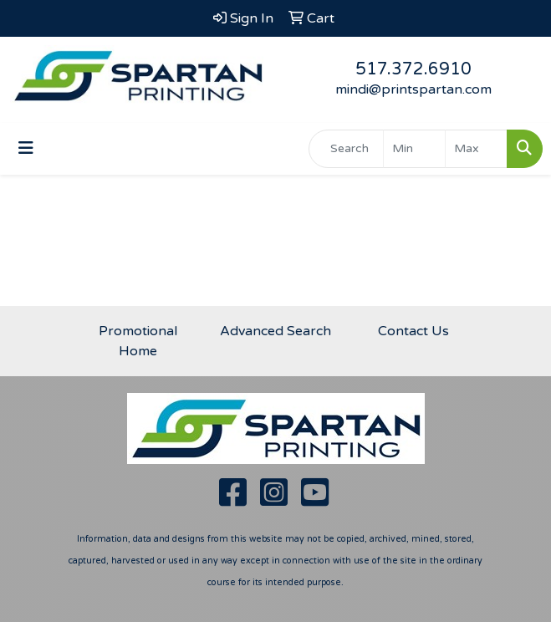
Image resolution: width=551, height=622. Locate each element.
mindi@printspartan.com (413, 89)
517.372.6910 (413, 69)
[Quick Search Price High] (476, 149)
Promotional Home (138, 341)
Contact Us (413, 331)
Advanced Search (275, 331)
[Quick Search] (346, 149)
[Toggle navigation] (25, 148)
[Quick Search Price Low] (414, 149)
